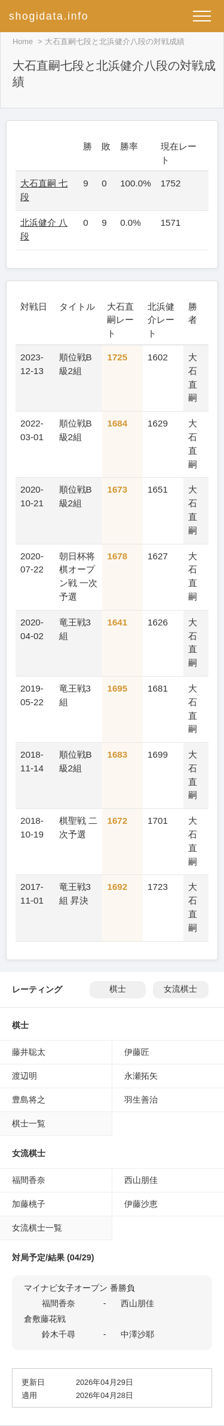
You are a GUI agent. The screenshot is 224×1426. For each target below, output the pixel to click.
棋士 (117, 989)
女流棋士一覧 (37, 1227)
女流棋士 (180, 989)
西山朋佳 (141, 1180)
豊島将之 (28, 1099)
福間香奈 (28, 1180)
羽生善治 (141, 1099)
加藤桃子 (28, 1204)
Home (23, 41)
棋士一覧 (28, 1123)
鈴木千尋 (58, 1334)
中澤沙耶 (137, 1334)
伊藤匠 (136, 1052)
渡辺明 (24, 1076)
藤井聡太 (28, 1052)
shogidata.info (48, 16)
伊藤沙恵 (141, 1204)
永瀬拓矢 (141, 1076)
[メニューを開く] (202, 16)
